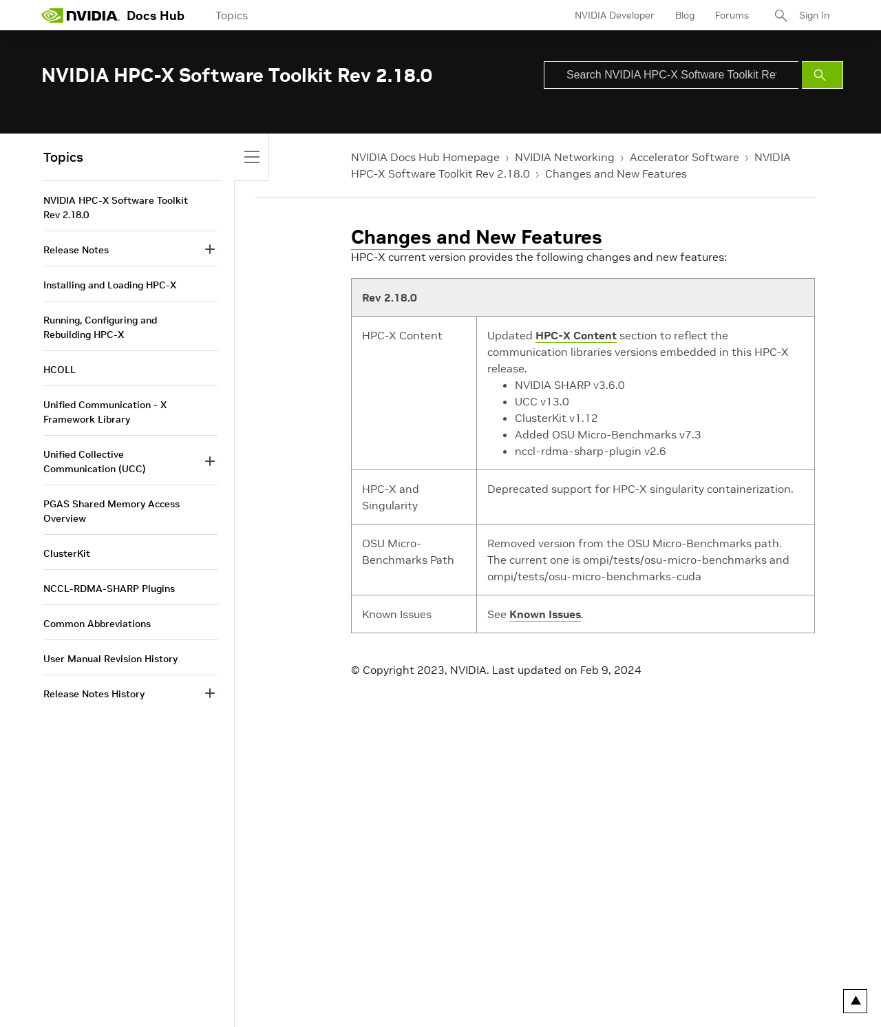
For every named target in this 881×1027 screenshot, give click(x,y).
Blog (684, 15)
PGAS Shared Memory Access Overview (111, 511)
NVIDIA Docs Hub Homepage (425, 157)
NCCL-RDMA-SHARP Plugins (109, 588)
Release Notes (76, 250)
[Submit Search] (822, 75)
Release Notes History (94, 694)
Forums (732, 15)
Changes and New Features (616, 173)
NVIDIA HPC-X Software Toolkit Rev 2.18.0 (115, 207)
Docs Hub (155, 15)
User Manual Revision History (110, 659)
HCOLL (59, 369)
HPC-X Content (576, 335)
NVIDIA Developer (615, 15)
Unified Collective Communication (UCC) (94, 461)
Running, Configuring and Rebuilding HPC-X (100, 327)
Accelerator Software (684, 157)
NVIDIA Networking (565, 157)
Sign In (814, 15)
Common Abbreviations (97, 623)
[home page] (80, 15)
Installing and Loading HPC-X (109, 285)
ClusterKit (66, 553)
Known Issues (545, 614)
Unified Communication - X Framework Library (105, 412)
